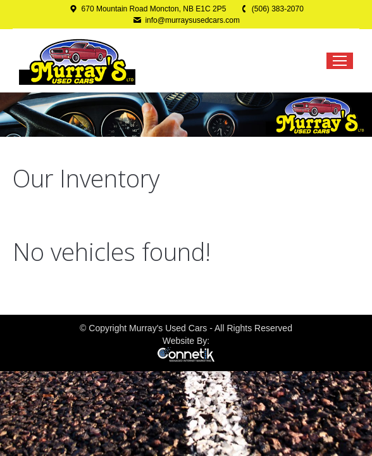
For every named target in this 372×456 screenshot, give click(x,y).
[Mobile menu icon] (339, 61)
